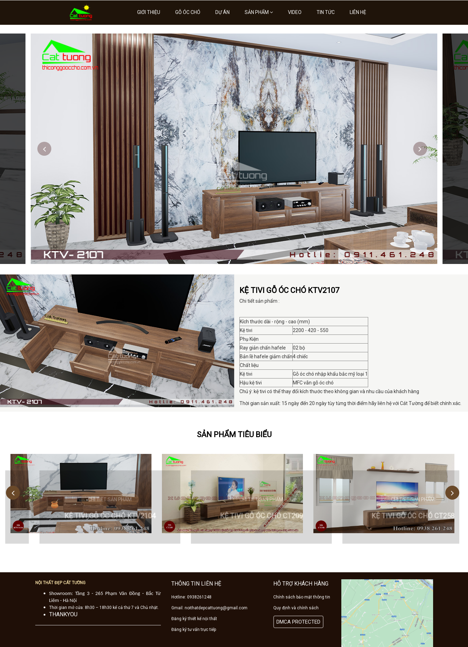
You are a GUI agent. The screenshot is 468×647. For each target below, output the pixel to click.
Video (295, 12)
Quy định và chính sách (296, 607)
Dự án (222, 12)
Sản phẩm (259, 12)
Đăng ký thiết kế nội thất (194, 618)
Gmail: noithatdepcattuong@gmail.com (209, 607)
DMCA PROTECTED (298, 622)
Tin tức (326, 12)
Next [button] (420, 149)
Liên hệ (358, 12)
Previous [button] (44, 149)
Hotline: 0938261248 (191, 597)
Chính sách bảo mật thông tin (301, 597)
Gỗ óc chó (187, 12)
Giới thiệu (148, 12)
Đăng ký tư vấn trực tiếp (193, 629)
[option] (234, 149)
